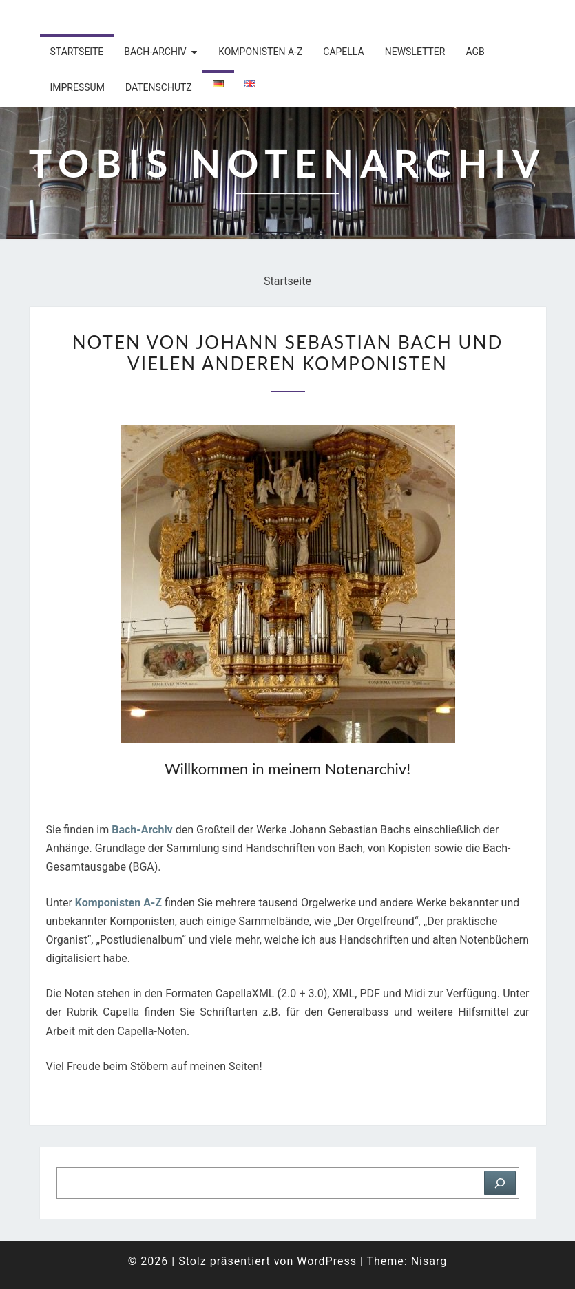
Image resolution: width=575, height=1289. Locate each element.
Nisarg (429, 1261)
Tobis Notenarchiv (118, 17)
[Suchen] (500, 1183)
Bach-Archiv (155, 51)
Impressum (77, 87)
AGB (475, 51)
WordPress (327, 1261)
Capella (343, 51)
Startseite (77, 51)
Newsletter (415, 51)
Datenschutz (158, 87)
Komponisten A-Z (260, 51)
